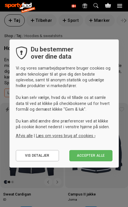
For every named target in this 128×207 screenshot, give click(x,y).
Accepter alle (91, 156)
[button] (74, 6)
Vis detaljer (37, 156)
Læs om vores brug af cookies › (65, 135)
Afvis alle (24, 135)
